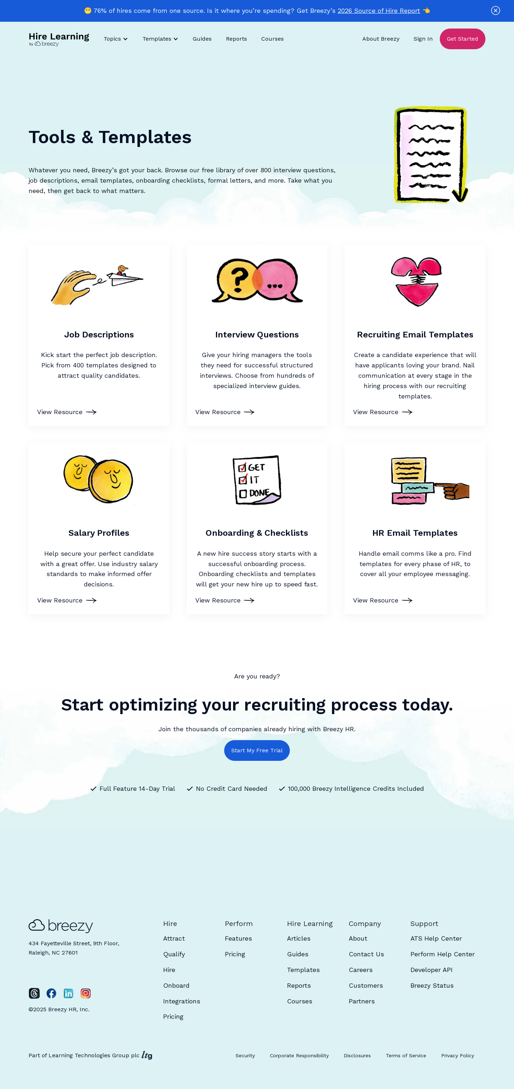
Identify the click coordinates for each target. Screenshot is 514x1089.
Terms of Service (406, 1055)
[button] (115, 39)
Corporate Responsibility (299, 1055)
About (358, 938)
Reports (236, 38)
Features (238, 938)
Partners (362, 1001)
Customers (366, 985)
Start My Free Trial (257, 750)
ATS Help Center (436, 938)
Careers (361, 969)
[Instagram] (85, 993)
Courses (272, 38)
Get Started (462, 38)
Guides (202, 38)
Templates (303, 969)
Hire (169, 969)
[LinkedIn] (68, 993)
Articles (299, 938)
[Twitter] (34, 993)
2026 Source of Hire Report (379, 10)
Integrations (181, 1001)
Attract (174, 938)
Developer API (431, 969)
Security (245, 1055)
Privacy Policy (457, 1055)
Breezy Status (432, 985)
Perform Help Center (442, 954)
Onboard (176, 985)
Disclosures (357, 1055)
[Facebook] (51, 993)
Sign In (423, 38)
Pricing (173, 1016)
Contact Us (366, 954)
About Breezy (380, 38)
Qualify (174, 954)
